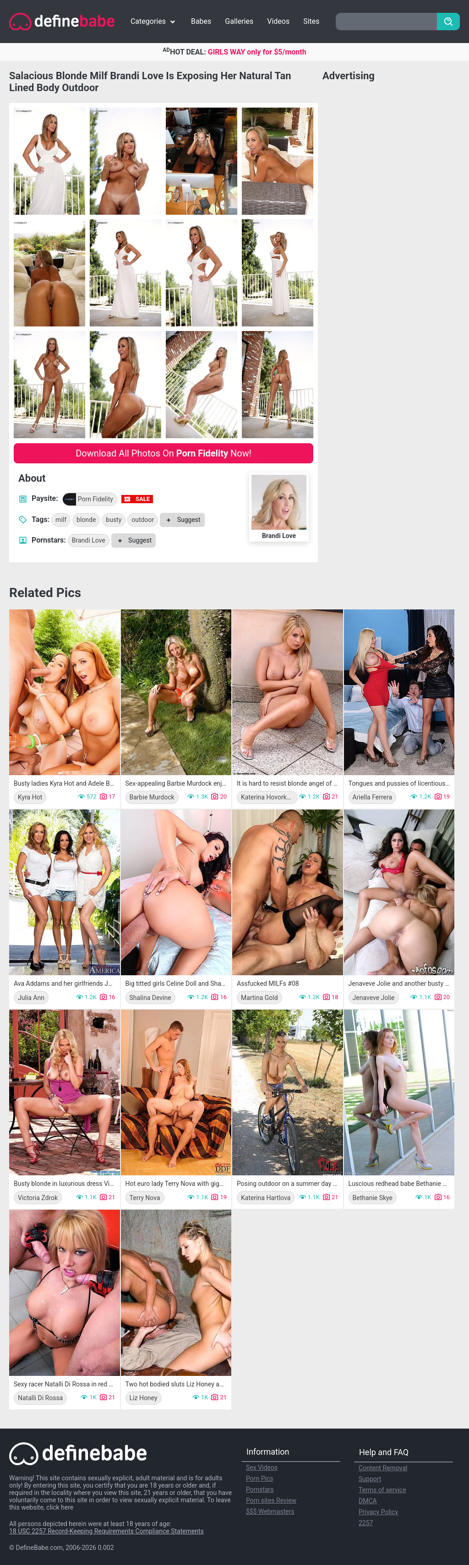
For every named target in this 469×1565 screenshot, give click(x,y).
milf (60, 519)
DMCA (368, 1501)
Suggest (182, 519)
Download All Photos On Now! (163, 453)
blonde (86, 519)
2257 (366, 1523)
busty (113, 519)
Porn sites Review (271, 1500)
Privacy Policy (378, 1512)
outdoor (142, 519)
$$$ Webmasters (270, 1511)
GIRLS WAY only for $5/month (257, 52)
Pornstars (260, 1489)
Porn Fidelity (88, 499)
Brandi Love (88, 540)
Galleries (239, 21)
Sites (311, 21)
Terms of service (382, 1490)
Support (370, 1479)
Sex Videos (262, 1467)
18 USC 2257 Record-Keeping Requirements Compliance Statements (106, 1531)
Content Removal (383, 1468)
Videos (278, 21)
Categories (154, 21)
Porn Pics (259, 1478)
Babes (201, 21)
